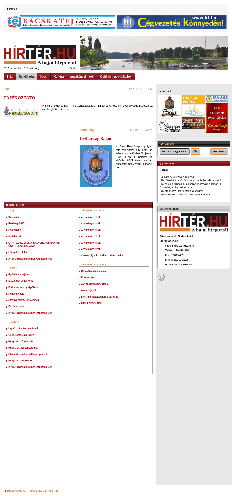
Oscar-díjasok (89, 290)
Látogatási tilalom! (18, 252)
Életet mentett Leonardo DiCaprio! (100, 296)
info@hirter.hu (183, 264)
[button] (195, 151)
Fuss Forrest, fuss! (91, 303)
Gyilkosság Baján (95, 138)
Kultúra (59, 76)
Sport (44, 76)
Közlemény (14, 217)
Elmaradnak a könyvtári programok (28, 354)
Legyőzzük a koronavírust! (23, 328)
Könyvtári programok (20, 360)
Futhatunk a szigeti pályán (23, 287)
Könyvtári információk (20, 341)
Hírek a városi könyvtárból (23, 347)
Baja (10, 76)
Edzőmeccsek (16, 306)
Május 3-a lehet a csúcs (94, 271)
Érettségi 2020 (16, 223)
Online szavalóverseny (21, 335)
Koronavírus (88, 277)
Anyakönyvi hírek (82, 76)
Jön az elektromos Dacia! (95, 284)
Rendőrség (26, 76)
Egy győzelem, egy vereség (23, 300)
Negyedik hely (16, 293)
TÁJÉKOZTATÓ (19, 98)
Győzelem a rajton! (18, 274)
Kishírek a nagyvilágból (115, 76)
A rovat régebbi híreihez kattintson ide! (30, 258)
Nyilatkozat (14, 236)
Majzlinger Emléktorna (20, 280)
